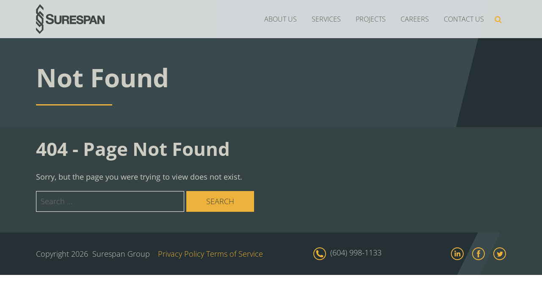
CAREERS (415, 19)
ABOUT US (280, 19)
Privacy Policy (181, 254)
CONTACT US (464, 19)
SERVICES (326, 19)
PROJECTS (371, 19)
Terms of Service (234, 254)
